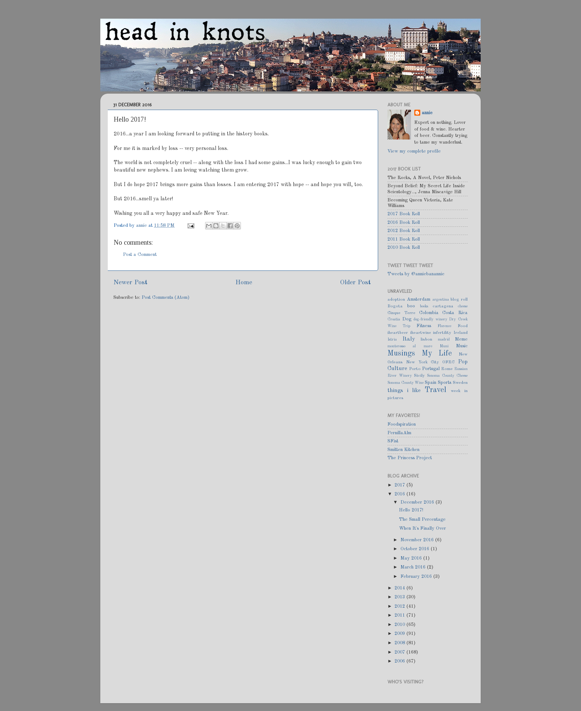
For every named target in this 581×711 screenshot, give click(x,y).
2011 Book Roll (403, 239)
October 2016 (416, 548)
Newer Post (130, 282)
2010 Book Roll (403, 247)
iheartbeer (397, 333)
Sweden (460, 382)
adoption (396, 299)
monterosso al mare (409, 346)
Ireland (460, 333)
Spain (430, 382)
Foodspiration (401, 424)
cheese (463, 306)
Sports (444, 382)
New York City (422, 362)
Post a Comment (140, 254)
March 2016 (414, 567)
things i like (404, 391)
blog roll (459, 299)
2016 (400, 494)
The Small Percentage (422, 519)
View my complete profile (414, 151)
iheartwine (420, 333)
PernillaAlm (399, 432)
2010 (400, 624)
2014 (400, 588)
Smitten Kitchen (403, 449)
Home (243, 282)
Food (463, 326)
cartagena (443, 306)
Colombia (429, 312)
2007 (400, 652)
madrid (444, 339)
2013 (400, 597)
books (424, 306)
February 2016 (417, 576)
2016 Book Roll (403, 222)
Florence (444, 326)
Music (462, 346)
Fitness (424, 325)
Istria (392, 339)
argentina (441, 299)
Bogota (395, 306)
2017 (400, 485)
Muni (444, 346)
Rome (447, 369)
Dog (406, 319)
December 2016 (418, 502)
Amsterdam (418, 299)
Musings (401, 353)
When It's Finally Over (422, 528)
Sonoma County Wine (405, 383)
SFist (392, 441)
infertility (442, 333)
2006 (400, 661)
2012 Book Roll (403, 230)
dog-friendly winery (430, 319)
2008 (400, 642)
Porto (415, 369)
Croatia (393, 319)
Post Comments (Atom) (165, 297)
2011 (400, 615)
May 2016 (412, 558)
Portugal (431, 368)
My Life (437, 353)
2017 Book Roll (403, 214)
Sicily (419, 375)
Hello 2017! (411, 510)
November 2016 (418, 540)
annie (142, 225)
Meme (461, 339)
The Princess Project (409, 457)
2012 (400, 606)
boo (411, 306)
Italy (408, 339)
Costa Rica (455, 312)
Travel (435, 390)
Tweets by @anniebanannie (416, 274)
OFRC (448, 362)
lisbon (426, 339)
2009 (400, 633)
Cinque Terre (401, 313)
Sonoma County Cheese (447, 376)
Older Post (355, 282)
